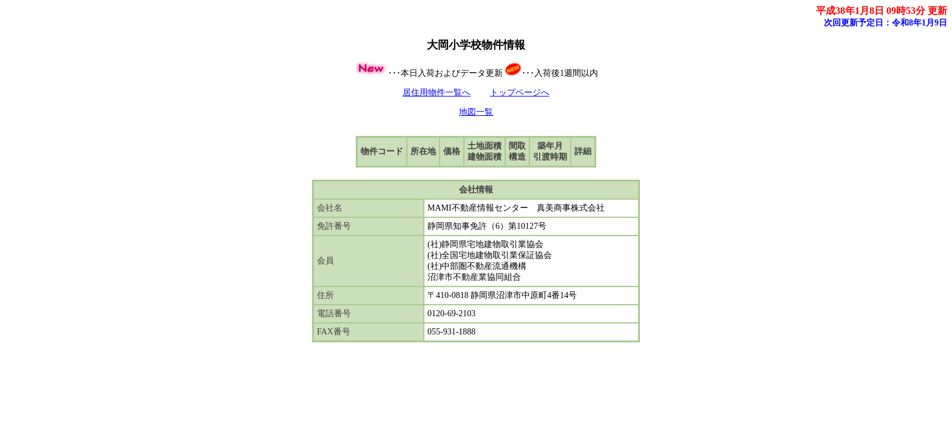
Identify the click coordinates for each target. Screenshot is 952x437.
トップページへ (519, 92)
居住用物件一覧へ (437, 92)
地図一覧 (476, 112)
